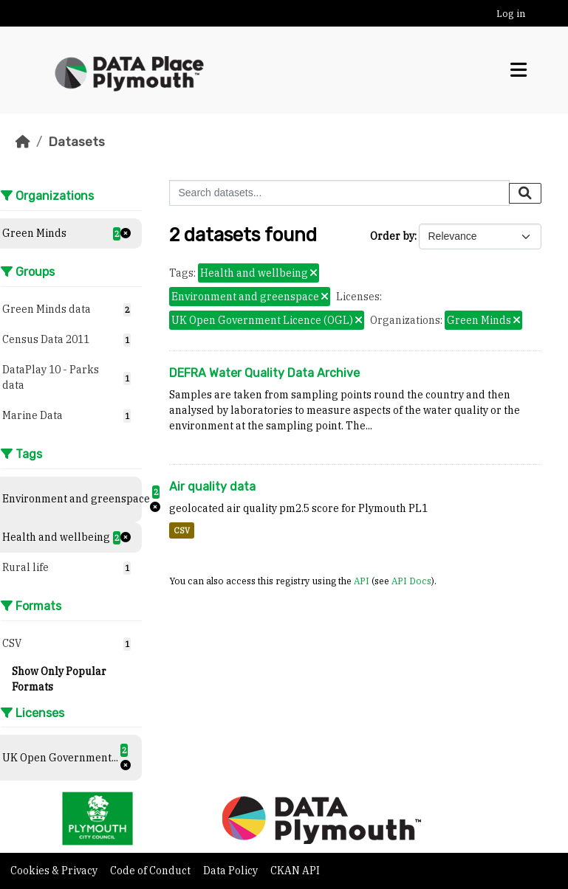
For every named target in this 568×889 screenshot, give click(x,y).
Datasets (76, 141)
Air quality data (212, 487)
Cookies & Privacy (55, 870)
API (361, 581)
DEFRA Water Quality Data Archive (264, 373)
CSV (182, 530)
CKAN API (295, 870)
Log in (510, 13)
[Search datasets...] (339, 193)
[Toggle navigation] (518, 70)
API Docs (411, 581)
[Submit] (525, 193)
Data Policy (231, 870)
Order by (392, 236)
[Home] (23, 141)
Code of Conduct (151, 870)
